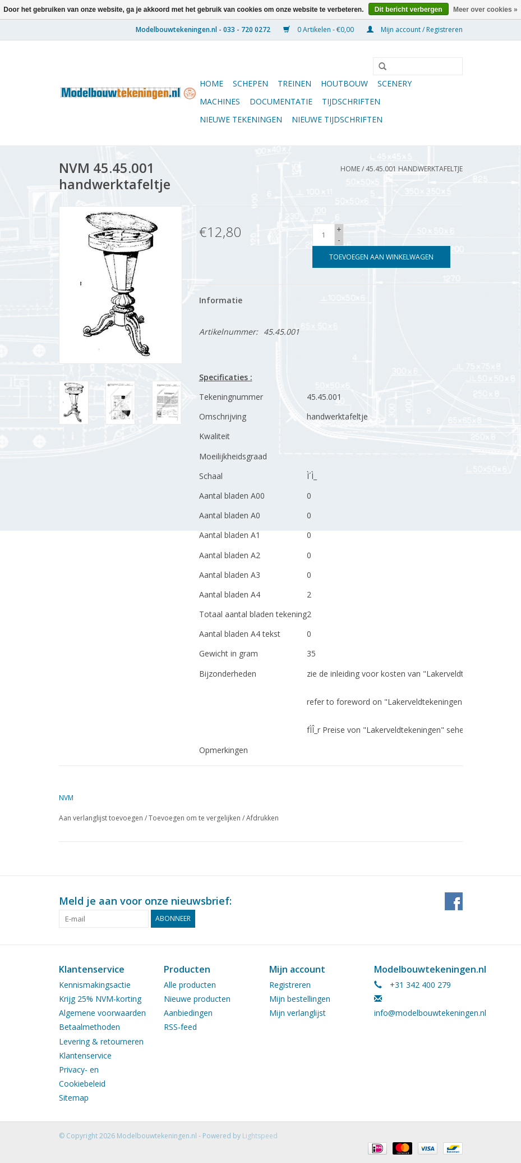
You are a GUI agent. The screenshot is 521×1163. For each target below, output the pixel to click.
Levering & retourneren (101, 1041)
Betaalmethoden (89, 1026)
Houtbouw (344, 83)
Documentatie (281, 101)
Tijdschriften (351, 101)
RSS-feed (180, 1026)
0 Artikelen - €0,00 (319, 29)
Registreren (290, 984)
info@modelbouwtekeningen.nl (430, 1012)
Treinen (294, 83)
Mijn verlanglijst (297, 1012)
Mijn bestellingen (299, 998)
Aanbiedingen (188, 1012)
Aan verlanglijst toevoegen (101, 818)
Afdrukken (262, 818)
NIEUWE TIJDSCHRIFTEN (337, 119)
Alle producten (190, 984)
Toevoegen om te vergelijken (195, 818)
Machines (220, 101)
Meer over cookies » (485, 9)
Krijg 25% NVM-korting (100, 998)
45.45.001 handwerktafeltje (414, 169)
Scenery (394, 83)
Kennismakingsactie (95, 984)
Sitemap (74, 1097)
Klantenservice (85, 1055)
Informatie (220, 300)
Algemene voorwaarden (102, 1012)
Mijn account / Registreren (415, 29)
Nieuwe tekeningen (241, 119)
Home (211, 83)
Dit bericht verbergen (408, 9)
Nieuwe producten (197, 998)
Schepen (250, 83)
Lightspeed (260, 1136)
